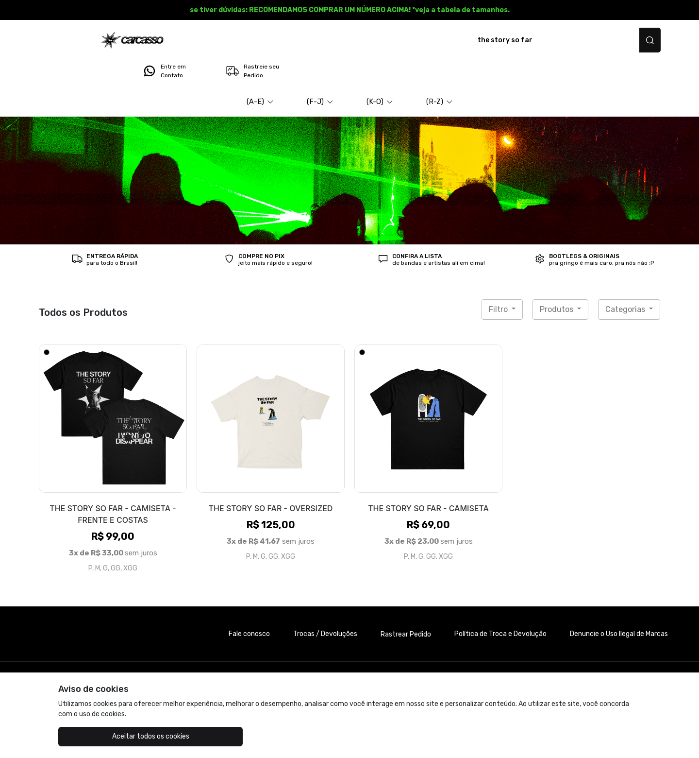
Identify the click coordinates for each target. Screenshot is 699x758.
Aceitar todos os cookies (107, 736)
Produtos (557, 282)
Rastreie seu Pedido (623, 40)
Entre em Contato (535, 40)
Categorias (626, 282)
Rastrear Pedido (406, 607)
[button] (260, 75)
